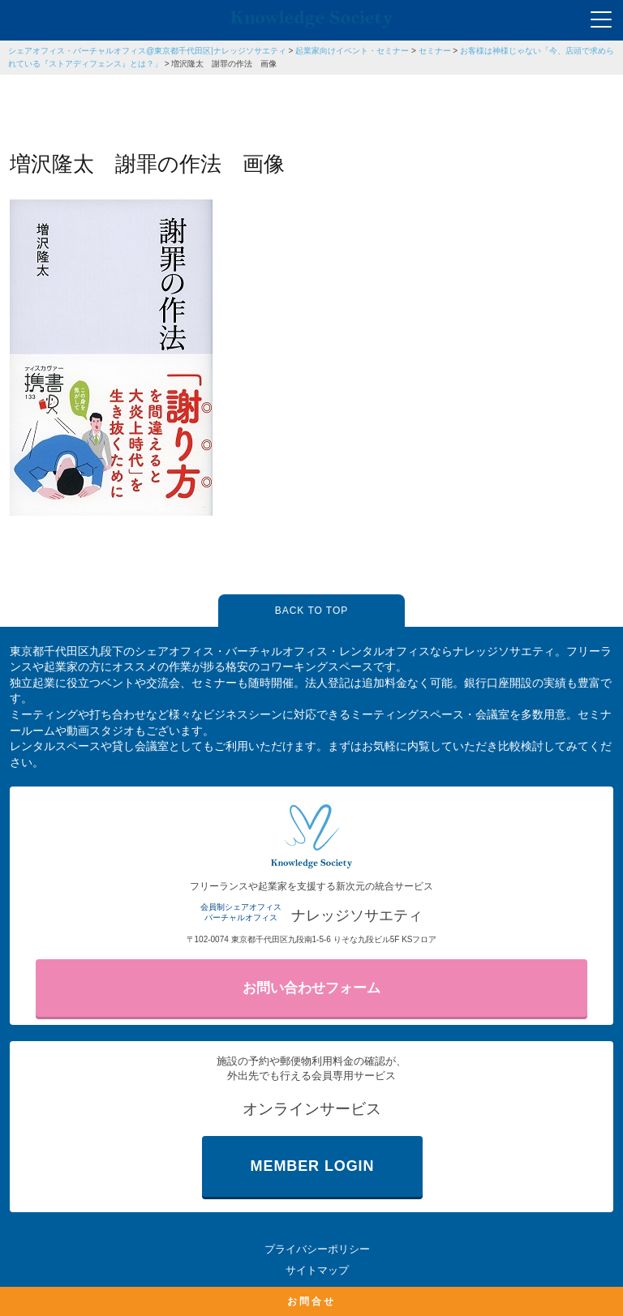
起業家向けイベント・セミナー (352, 50)
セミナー (435, 50)
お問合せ (311, 1301)
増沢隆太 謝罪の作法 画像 (224, 63)
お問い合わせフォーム (311, 988)
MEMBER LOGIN (313, 1166)
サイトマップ (317, 1270)
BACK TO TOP (311, 610)
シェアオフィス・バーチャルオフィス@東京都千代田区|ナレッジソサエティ (147, 50)
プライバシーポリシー (317, 1249)
